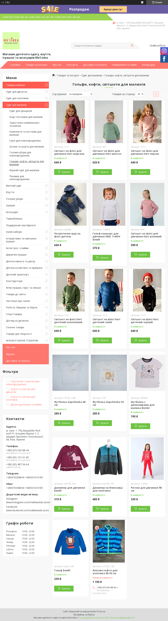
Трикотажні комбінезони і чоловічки (24, 124)
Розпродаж (148, 65)
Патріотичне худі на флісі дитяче (67, 235)
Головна (15, 65)
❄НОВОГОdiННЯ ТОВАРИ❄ (22, 340)
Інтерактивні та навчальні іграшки (21, 240)
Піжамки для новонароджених (19, 178)
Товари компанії (15, 85)
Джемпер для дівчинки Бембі (69, 489)
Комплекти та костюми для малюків (25, 133)
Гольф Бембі (62, 570)
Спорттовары (14, 314)
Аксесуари (12, 212)
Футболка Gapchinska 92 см (108, 403)
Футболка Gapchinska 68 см (69, 403)
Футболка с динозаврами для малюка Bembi (142, 405)
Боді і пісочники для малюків (26, 117)
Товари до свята (16, 294)
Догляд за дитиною (17, 320)
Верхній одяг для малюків (24, 170)
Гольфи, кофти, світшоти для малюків (26, 163)
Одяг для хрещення (20, 111)
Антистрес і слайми (17, 248)
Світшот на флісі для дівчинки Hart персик (145, 152)
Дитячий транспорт (17, 274)
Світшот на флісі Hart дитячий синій (106, 321)
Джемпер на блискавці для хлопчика (108, 489)
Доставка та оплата (95, 65)
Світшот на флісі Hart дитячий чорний (145, 321)
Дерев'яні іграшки (16, 254)
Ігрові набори (14, 231)
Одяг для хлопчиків (17, 98)
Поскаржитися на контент (92, 617)
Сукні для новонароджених (25, 140)
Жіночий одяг (13, 185)
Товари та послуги (36, 65)
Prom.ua (101, 611)
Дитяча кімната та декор (20, 261)
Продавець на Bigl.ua (84, 614)
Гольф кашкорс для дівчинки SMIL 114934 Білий (106, 236)
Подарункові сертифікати (21, 225)
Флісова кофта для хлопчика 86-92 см (105, 572)
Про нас (57, 65)
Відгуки (10, 354)
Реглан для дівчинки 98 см (146, 489)
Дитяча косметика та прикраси (24, 267)
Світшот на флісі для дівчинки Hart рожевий (146, 235)
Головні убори (14, 198)
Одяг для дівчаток (16, 91)
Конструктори (14, 281)
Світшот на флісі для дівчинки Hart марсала (69, 152)
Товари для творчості (19, 333)
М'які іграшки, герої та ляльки (23, 287)
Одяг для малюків (16, 105)
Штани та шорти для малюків (26, 146)
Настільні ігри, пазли (18, 301)
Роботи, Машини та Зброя (21, 307)
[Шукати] (132, 46)
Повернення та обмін (124, 65)
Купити (66, 172)
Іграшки (10, 205)
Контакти (72, 65)
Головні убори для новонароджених (20, 154)
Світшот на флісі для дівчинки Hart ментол (107, 152)
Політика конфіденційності (121, 617)
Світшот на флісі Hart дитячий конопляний (68, 321)
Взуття (10, 192)
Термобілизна (14, 218)
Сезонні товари (15, 327)
